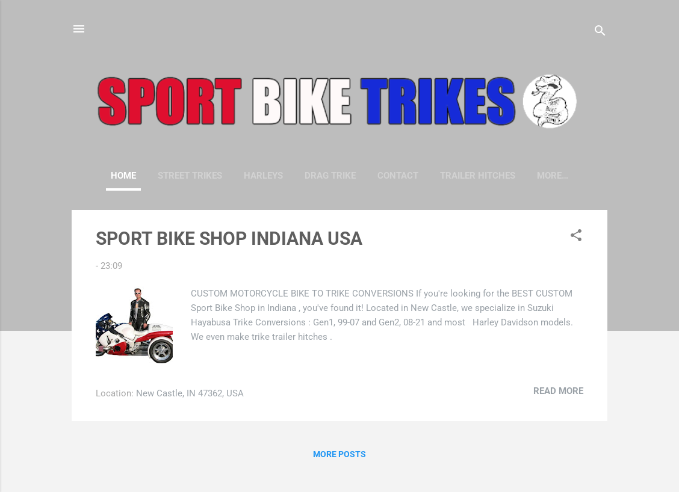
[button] (576, 237)
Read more (558, 391)
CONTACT (397, 175)
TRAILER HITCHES (477, 175)
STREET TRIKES (190, 175)
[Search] (600, 32)
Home (123, 175)
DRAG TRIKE (330, 175)
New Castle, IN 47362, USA (190, 393)
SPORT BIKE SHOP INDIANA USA (229, 238)
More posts (339, 454)
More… (552, 175)
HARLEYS (263, 175)
